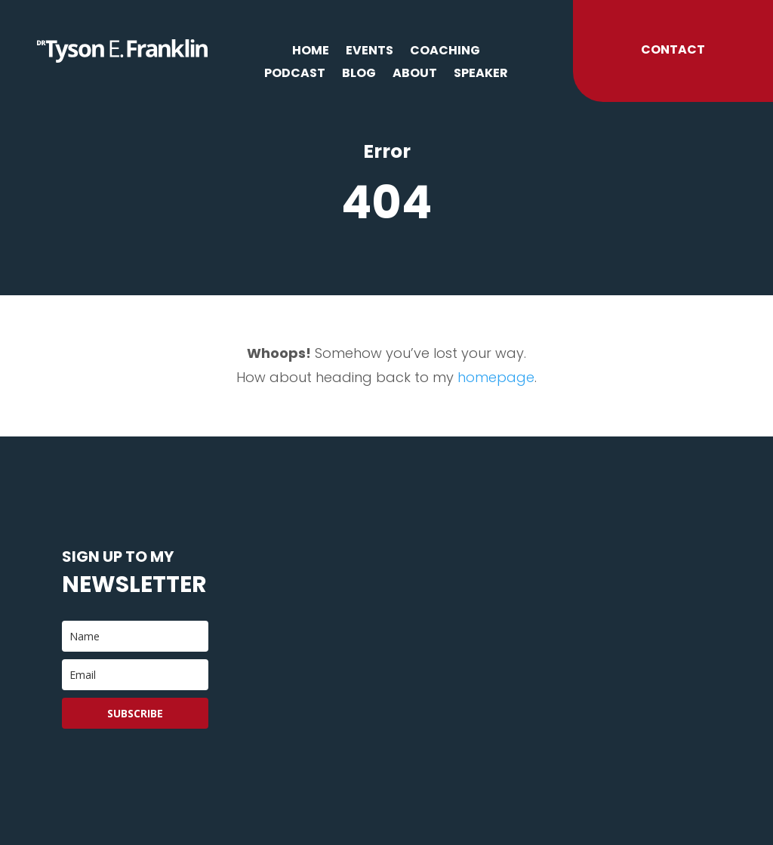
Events (369, 52)
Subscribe (135, 713)
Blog (359, 75)
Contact (673, 49)
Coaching (445, 52)
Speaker (481, 75)
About (415, 75)
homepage (495, 377)
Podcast (294, 75)
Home (310, 52)
